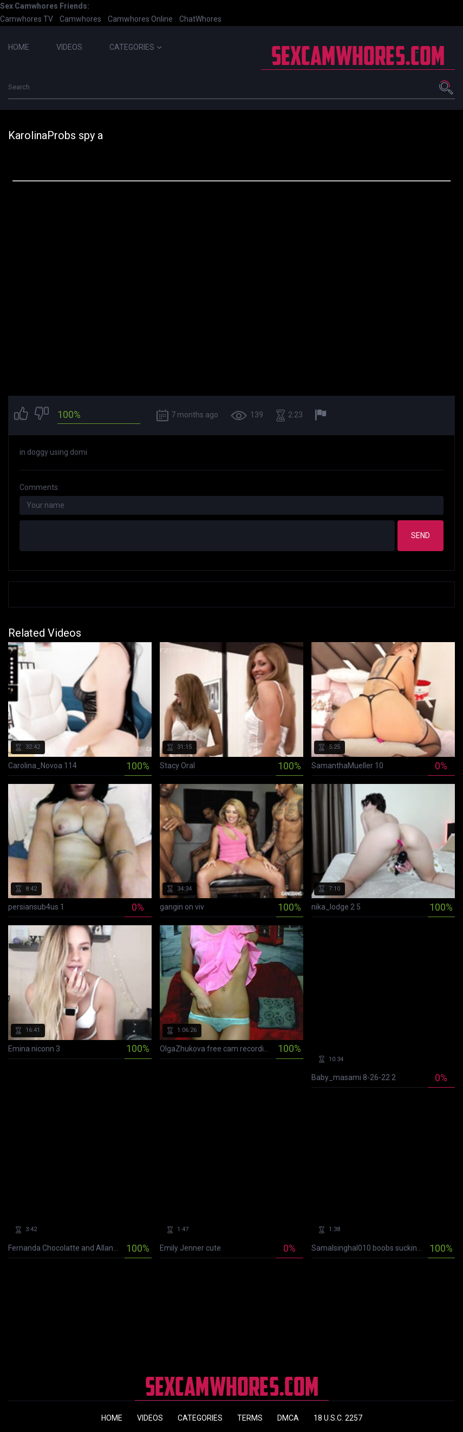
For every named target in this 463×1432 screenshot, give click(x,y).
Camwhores (80, 19)
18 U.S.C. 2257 (338, 1418)
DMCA (288, 1418)
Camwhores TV (26, 19)
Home (18, 47)
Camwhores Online (140, 19)
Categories (135, 47)
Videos (69, 47)
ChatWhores (200, 19)
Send (420, 535)
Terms (250, 1418)
